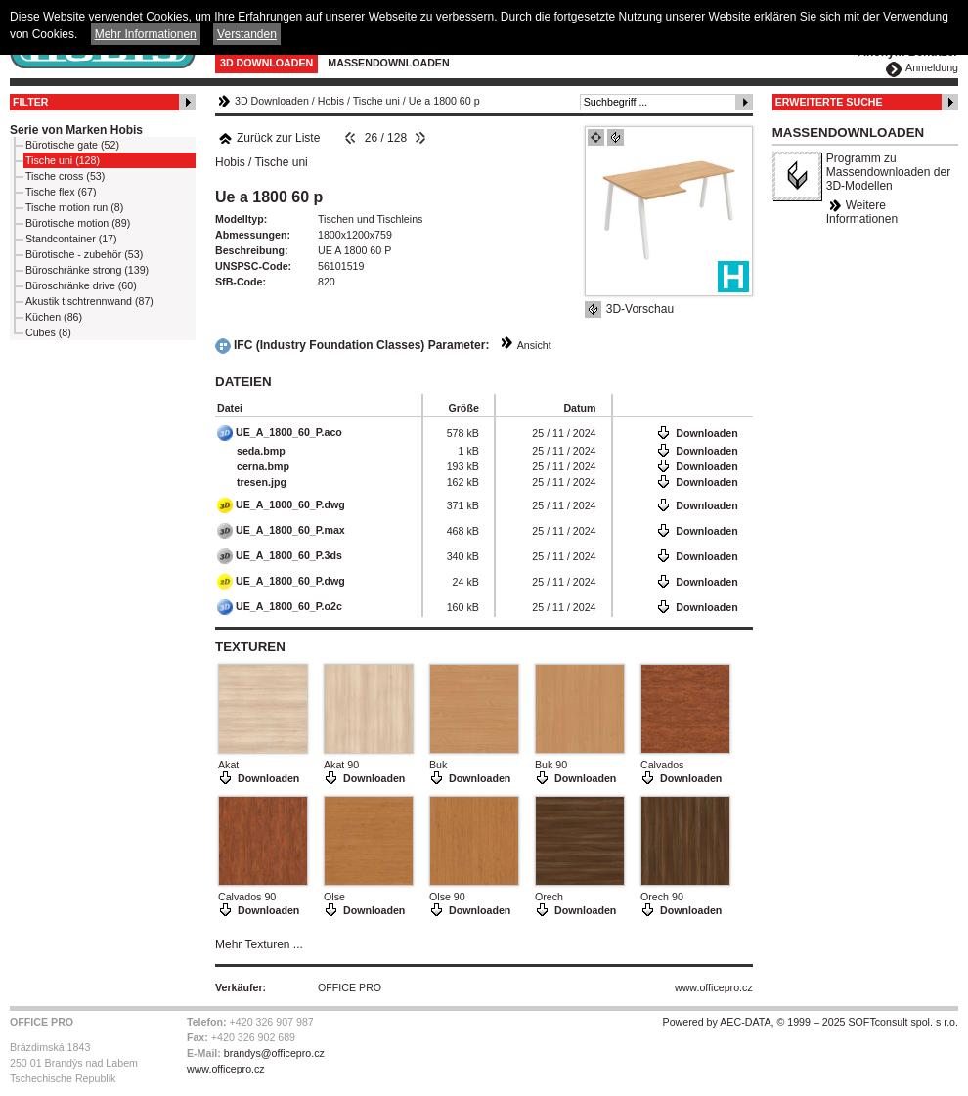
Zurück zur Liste (269, 138)
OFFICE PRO (349, 987)
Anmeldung (931, 67)
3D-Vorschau (640, 309)
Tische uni (376, 101)
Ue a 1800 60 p (444, 101)
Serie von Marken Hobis (76, 130)
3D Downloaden (266, 62)
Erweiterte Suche (829, 102)
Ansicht (534, 345)
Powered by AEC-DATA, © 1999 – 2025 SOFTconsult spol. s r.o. (810, 1022)
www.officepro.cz (714, 987)
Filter (31, 102)
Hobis (331, 101)
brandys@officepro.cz (274, 1053)
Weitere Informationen (862, 212)
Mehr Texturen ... (259, 944)
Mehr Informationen (146, 34)
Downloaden (706, 433)
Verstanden (247, 34)
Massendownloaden (388, 62)
